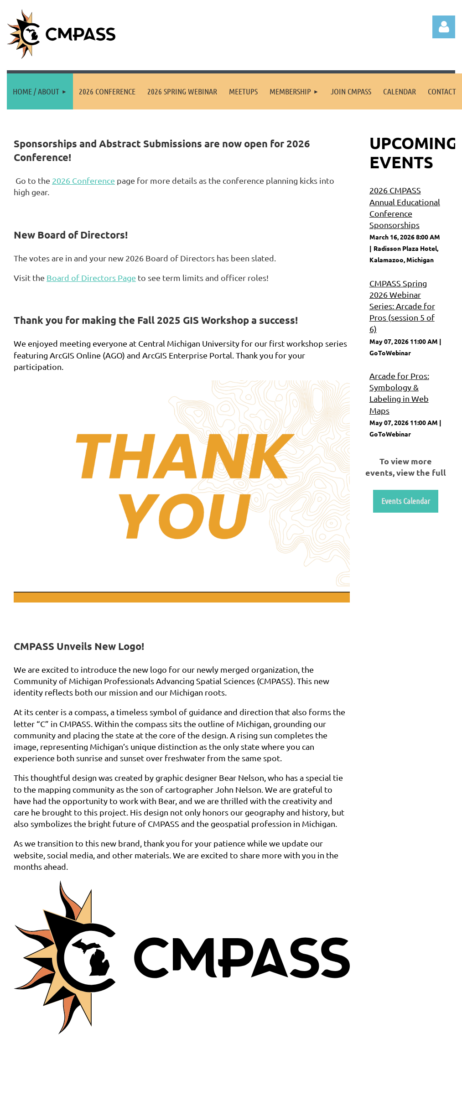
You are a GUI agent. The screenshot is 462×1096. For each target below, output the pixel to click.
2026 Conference (83, 180)
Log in (443, 27)
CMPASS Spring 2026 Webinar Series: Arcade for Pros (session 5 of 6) (402, 306)
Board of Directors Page (91, 277)
